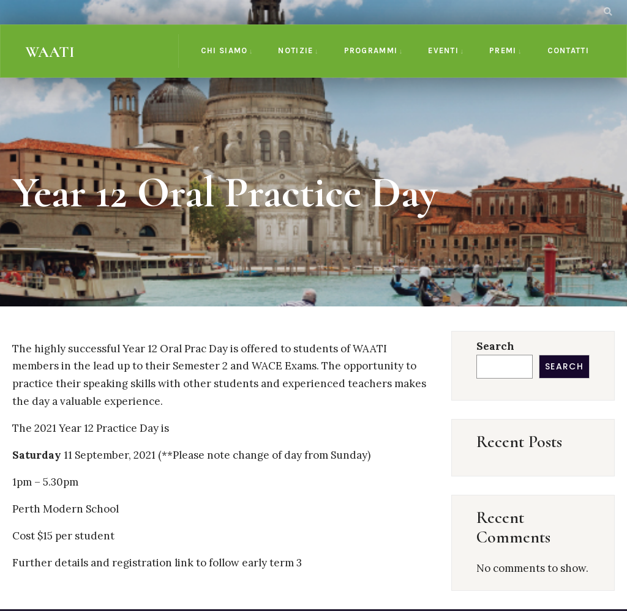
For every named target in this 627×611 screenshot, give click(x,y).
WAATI (50, 52)
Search (495, 346)
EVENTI (443, 50)
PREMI (503, 50)
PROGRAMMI (371, 50)
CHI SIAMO (224, 50)
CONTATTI (568, 50)
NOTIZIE (295, 50)
